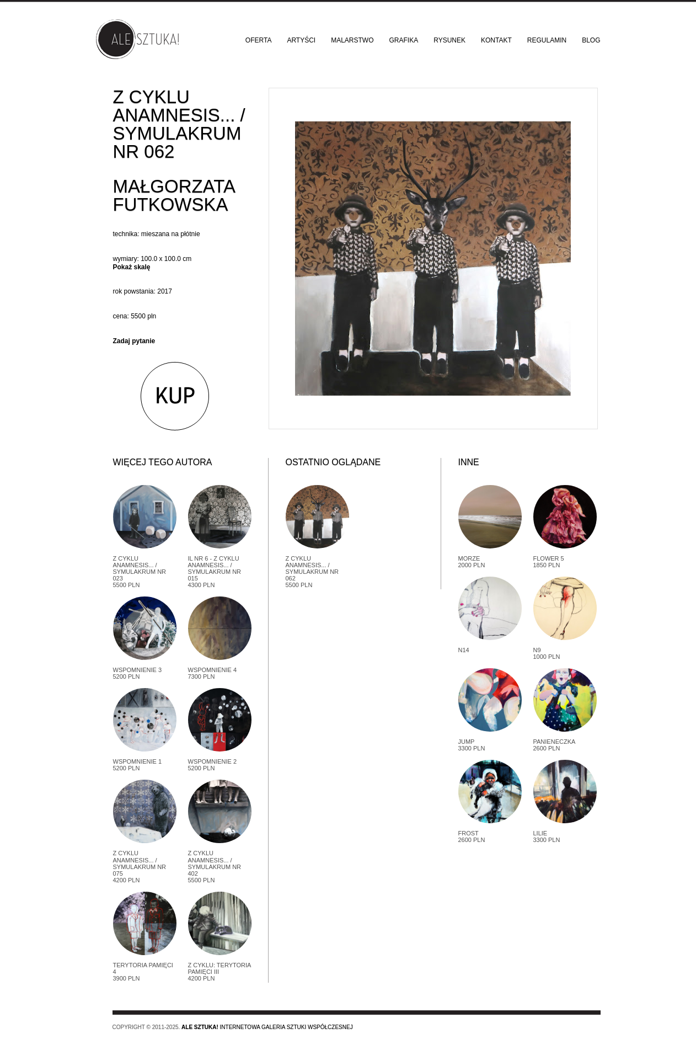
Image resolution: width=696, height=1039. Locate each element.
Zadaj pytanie (134, 341)
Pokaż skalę (132, 267)
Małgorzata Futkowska (174, 195)
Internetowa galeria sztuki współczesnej (267, 1027)
